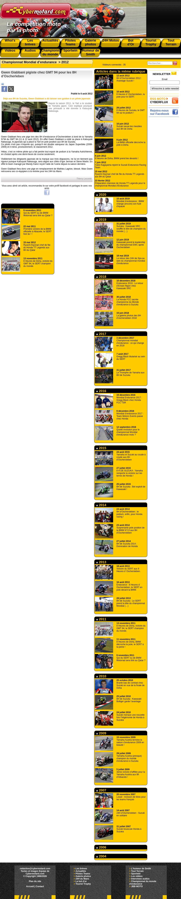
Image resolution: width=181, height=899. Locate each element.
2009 (101, 733)
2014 (101, 505)
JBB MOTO (137, 886)
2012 (65, 62)
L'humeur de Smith (141, 868)
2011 (101, 619)
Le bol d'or (81, 881)
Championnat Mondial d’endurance (29, 62)
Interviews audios (140, 878)
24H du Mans (82, 878)
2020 (101, 194)
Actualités (81, 871)
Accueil (30, 886)
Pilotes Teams (83, 873)
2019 (101, 219)
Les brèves (81, 868)
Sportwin (135, 873)
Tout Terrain (137, 871)
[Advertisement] (165, 172)
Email (164, 79)
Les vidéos (136, 876)
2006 (101, 847)
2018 (101, 277)
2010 (101, 676)
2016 (101, 391)
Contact (40, 886)
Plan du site (35, 881)
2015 (101, 448)
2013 (101, 562)
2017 (101, 334)
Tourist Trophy (83, 884)
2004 (101, 856)
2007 (101, 790)
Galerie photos (83, 876)
